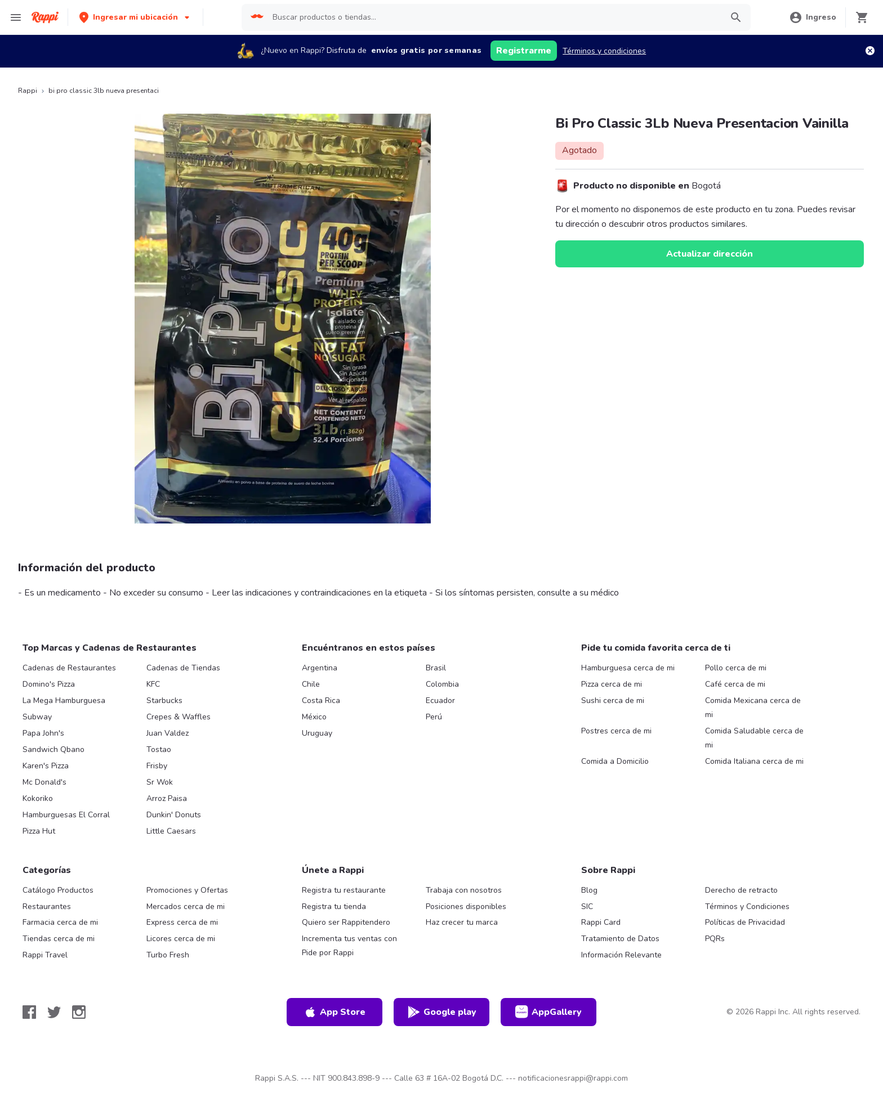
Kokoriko (38, 798)
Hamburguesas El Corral (66, 814)
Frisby (156, 765)
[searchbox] (494, 17)
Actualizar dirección (709, 254)
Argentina (319, 668)
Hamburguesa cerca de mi (628, 668)
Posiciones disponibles (466, 906)
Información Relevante (621, 955)
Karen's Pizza (46, 765)
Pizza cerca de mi (611, 684)
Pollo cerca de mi (735, 668)
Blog (589, 890)
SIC (587, 906)
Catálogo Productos (58, 890)
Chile (311, 684)
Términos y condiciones (604, 51)
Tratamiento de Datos (620, 938)
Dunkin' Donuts (173, 814)
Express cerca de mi (182, 922)
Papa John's (43, 733)
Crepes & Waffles (178, 716)
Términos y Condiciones (747, 906)
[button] (135, 17)
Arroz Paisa (166, 798)
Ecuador (440, 700)
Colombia (442, 684)
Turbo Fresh (167, 955)
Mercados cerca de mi (185, 906)
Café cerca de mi (735, 684)
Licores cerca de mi (180, 938)
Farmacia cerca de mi (60, 922)
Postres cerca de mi (616, 731)
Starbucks (164, 700)
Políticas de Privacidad (745, 922)
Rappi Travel (45, 955)
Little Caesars (171, 831)
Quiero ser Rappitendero (346, 922)
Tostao (158, 749)
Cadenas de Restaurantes (69, 668)
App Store (334, 1012)
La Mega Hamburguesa (64, 700)
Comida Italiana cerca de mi (754, 761)
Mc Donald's (44, 782)
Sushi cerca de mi (612, 700)
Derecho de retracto (741, 890)
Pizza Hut (39, 831)
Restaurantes (47, 906)
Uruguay (317, 733)
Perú (434, 716)
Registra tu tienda (334, 906)
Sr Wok (159, 782)
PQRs (715, 938)
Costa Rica (321, 700)
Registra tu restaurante (344, 890)
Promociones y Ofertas (187, 890)
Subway (37, 716)
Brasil (436, 668)
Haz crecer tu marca (462, 922)
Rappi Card (601, 922)
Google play (441, 1012)
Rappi (27, 90)
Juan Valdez (167, 733)
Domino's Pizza (49, 684)
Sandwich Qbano (53, 749)
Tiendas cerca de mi (59, 938)
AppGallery (548, 1012)
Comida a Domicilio (615, 761)
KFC (153, 684)
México (314, 716)
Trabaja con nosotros (464, 890)
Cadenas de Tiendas (183, 668)
